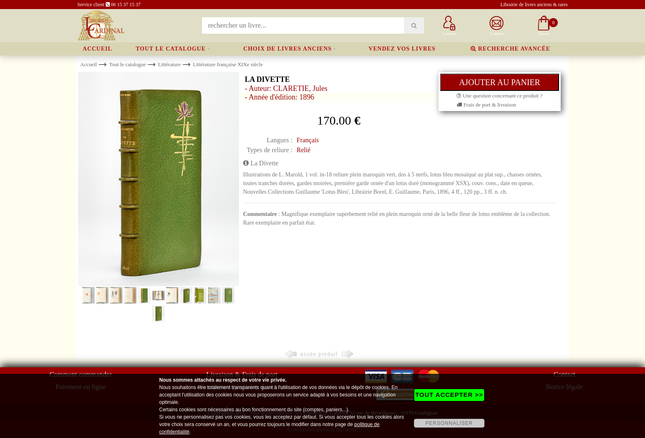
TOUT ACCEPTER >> (449, 394)
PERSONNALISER (449, 423)
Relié (304, 149)
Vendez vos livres (402, 49)
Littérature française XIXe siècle (228, 64)
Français (308, 140)
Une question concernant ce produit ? (499, 96)
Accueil (97, 49)
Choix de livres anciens (288, 49)
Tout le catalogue (171, 49)
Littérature (169, 64)
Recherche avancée (510, 49)
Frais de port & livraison (486, 105)
